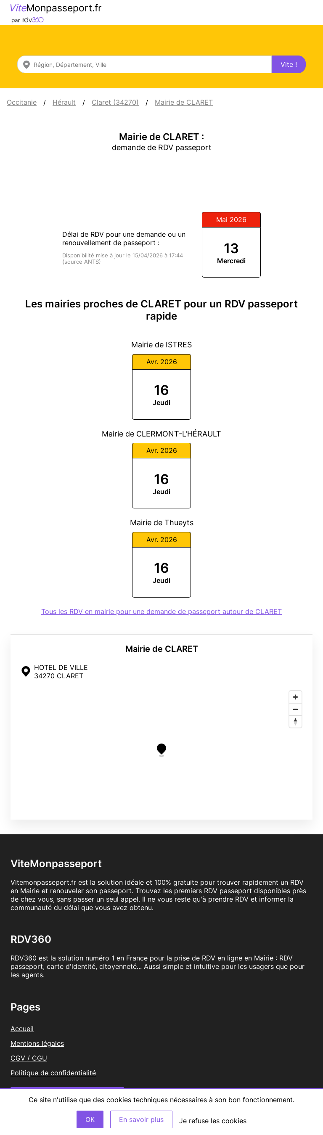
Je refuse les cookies (212, 1120)
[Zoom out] (295, 709)
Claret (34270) (115, 102)
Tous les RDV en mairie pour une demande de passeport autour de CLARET (161, 611)
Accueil (22, 1028)
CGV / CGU (29, 1058)
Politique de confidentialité (53, 1073)
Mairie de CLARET (184, 102)
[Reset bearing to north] (295, 721)
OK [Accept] (90, 1119)
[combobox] (144, 64)
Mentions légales (37, 1043)
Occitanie (22, 102)
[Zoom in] (295, 697)
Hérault (64, 102)
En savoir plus (141, 1119)
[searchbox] (144, 64)
